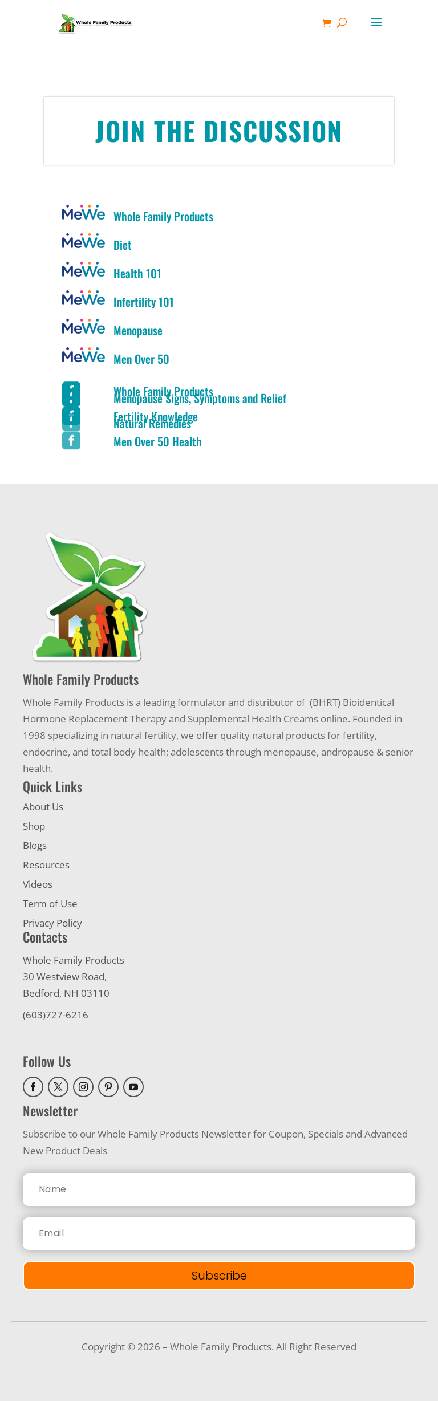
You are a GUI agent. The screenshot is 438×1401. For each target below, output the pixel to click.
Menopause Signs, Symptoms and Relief (199, 398)
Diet (122, 244)
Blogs (35, 845)
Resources (46, 864)
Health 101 (137, 273)
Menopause (138, 330)
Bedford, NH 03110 (66, 993)
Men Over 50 (141, 358)
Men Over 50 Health (157, 441)
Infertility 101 (143, 301)
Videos (37, 884)
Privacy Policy (52, 922)
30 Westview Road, (65, 976)
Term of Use (50, 903)
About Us (43, 806)
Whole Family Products (163, 216)
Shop (34, 826)
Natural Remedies (152, 423)
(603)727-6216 (55, 1014)
